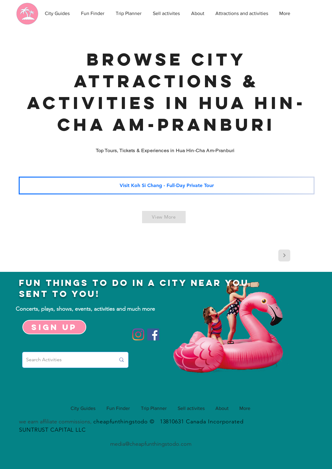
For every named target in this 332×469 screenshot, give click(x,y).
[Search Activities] (66, 360)
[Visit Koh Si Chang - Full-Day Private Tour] (167, 185)
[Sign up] (54, 327)
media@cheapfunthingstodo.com (150, 444)
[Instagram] (138, 334)
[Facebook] (153, 334)
